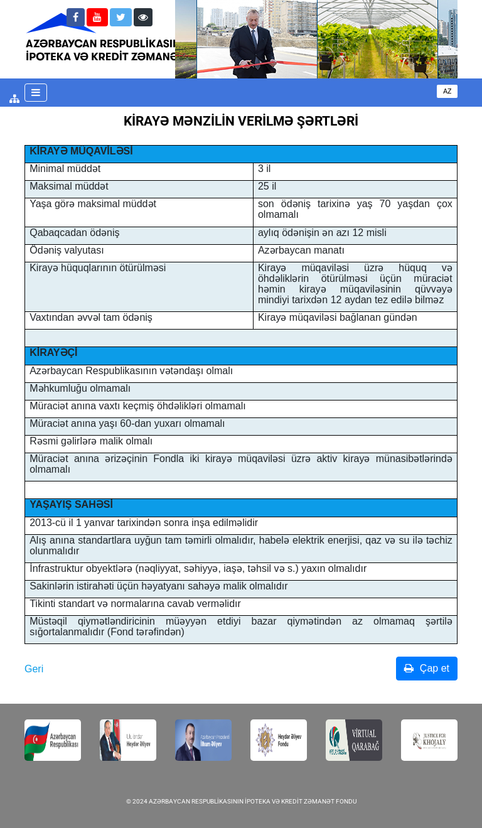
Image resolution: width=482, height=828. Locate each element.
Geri (33, 669)
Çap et (426, 668)
